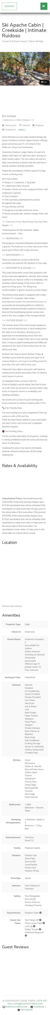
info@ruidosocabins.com (28, 1004)
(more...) (22, 129)
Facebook (37, 1007)
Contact (9, 6)
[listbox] (25, 69)
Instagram (25, 1010)
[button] (4, 69)
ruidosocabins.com (15, 1007)
